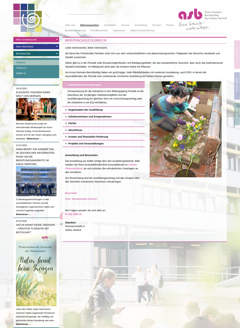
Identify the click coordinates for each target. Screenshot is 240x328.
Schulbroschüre (99, 30)
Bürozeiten (71, 193)
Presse (170, 25)
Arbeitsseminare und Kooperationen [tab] (106, 115)
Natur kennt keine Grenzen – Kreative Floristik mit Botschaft (35, 228)
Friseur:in (21, 67)
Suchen (102, 12)
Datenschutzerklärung (142, 30)
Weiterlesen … (34, 138)
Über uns (70, 25)
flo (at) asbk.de (73, 214)
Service (125, 25)
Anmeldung (140, 25)
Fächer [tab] (106, 122)
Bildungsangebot (89, 25)
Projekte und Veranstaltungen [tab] (106, 142)
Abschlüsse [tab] (106, 129)
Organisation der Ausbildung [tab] (106, 109)
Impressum (119, 30)
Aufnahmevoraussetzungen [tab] (106, 84)
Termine (156, 25)
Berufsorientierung (75, 30)
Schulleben (110, 25)
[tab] (36, 39)
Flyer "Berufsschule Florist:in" (81, 198)
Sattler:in (21, 73)
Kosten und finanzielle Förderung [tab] (106, 136)
